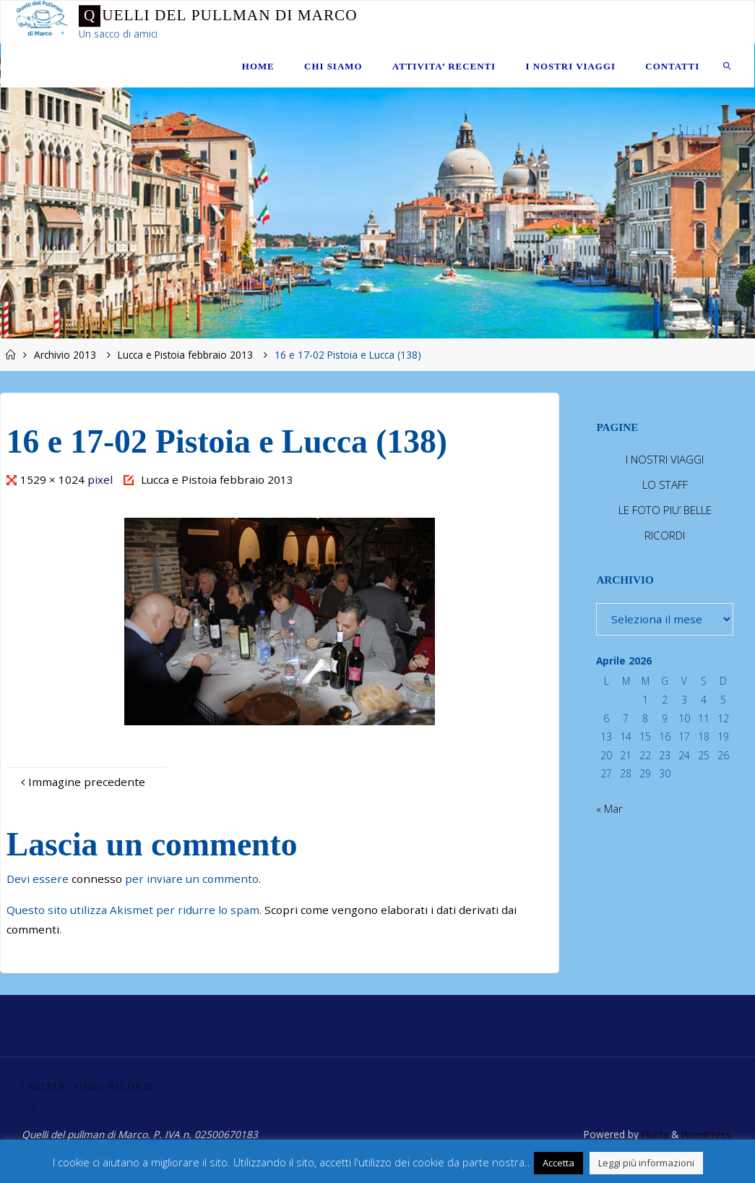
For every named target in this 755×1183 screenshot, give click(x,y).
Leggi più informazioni (646, 1162)
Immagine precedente (81, 781)
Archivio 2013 (65, 355)
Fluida (653, 1134)
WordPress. (707, 1134)
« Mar (609, 808)
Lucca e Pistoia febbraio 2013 (185, 355)
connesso (97, 878)
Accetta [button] (558, 1162)
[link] (727, 65)
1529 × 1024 (53, 479)
